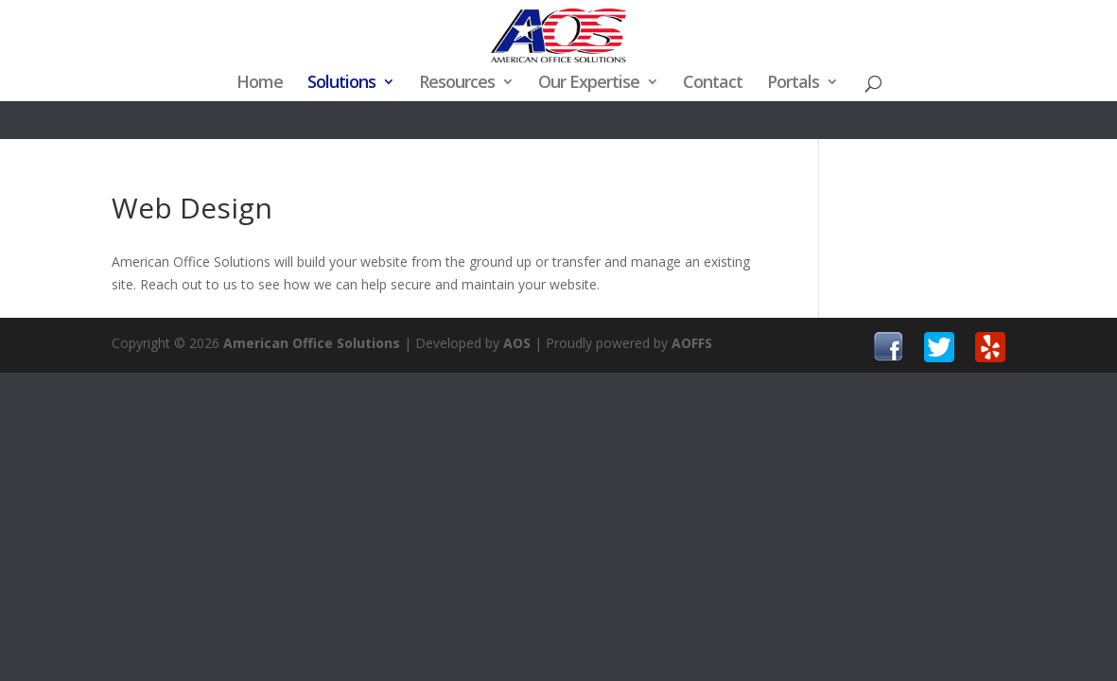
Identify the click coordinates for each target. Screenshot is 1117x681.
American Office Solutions (311, 343)
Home (259, 84)
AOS (517, 343)
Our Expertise (588, 84)
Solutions (341, 84)
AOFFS (692, 343)
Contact (712, 84)
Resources (457, 84)
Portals (793, 84)
